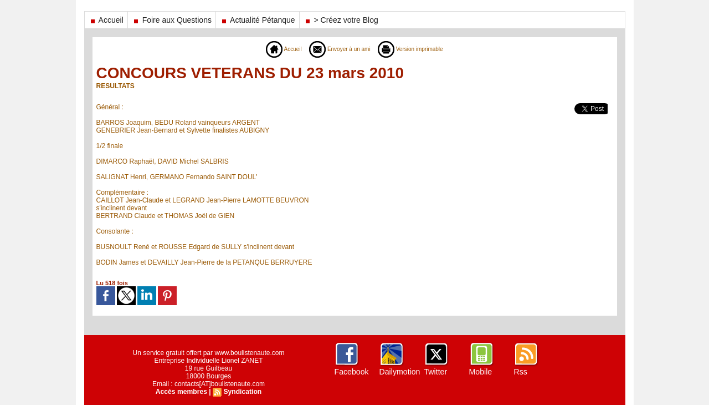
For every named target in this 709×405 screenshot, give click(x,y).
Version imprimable (416, 49)
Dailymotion (399, 371)
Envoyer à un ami (337, 49)
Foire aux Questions (172, 20)
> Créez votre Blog (341, 20)
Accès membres (181, 392)
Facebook (351, 371)
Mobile (480, 371)
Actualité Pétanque (257, 20)
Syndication (242, 392)
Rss (520, 371)
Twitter (435, 371)
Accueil (106, 20)
